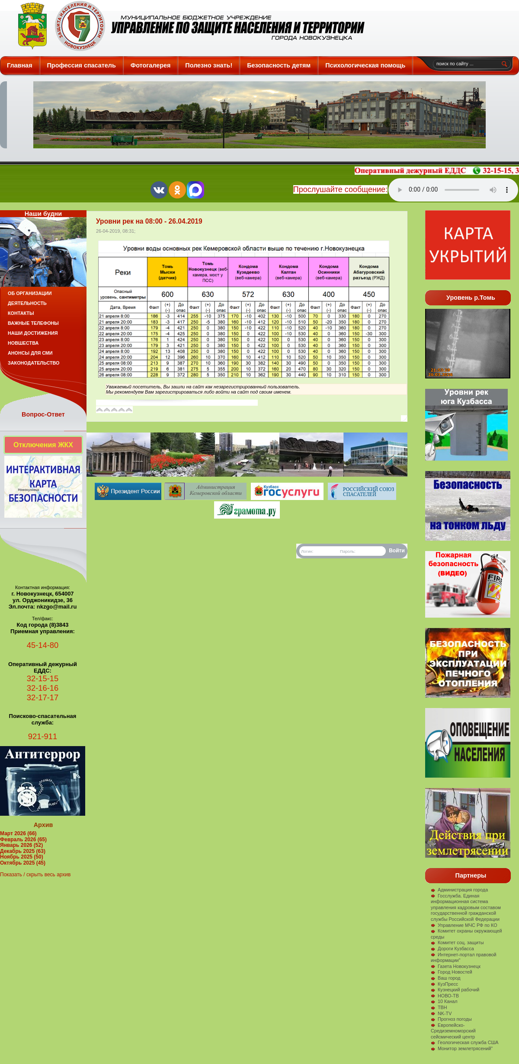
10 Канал (444, 1001)
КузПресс (444, 984)
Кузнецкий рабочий (455, 989)
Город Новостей (451, 971)
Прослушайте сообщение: (340, 189)
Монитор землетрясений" (462, 1048)
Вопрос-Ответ (43, 414)
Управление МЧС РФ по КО (464, 925)
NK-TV (441, 1013)
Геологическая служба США (465, 1042)
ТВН (439, 1007)
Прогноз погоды (451, 1019)
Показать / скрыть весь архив (35, 875)
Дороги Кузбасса (452, 948)
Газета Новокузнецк (456, 966)
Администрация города (459, 889)
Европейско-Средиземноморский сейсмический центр (453, 1030)
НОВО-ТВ (445, 995)
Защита (187, 26)
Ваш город (446, 978)
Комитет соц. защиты (457, 942)
